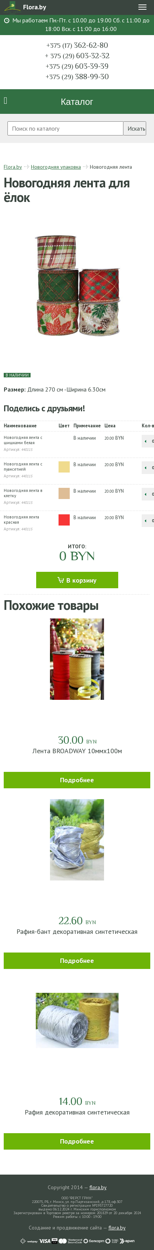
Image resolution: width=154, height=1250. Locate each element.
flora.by (98, 1187)
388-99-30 (77, 76)
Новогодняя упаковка (56, 166)
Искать (136, 128)
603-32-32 (77, 56)
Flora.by (13, 166)
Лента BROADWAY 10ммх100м (77, 750)
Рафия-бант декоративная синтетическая (77, 931)
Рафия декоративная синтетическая (77, 1112)
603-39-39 (77, 66)
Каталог (77, 102)
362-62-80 (77, 45)
